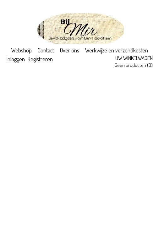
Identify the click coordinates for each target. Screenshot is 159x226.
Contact (46, 50)
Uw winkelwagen (134, 58)
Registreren (40, 59)
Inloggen (15, 59)
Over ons (69, 50)
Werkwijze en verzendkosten (116, 50)
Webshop (21, 50)
